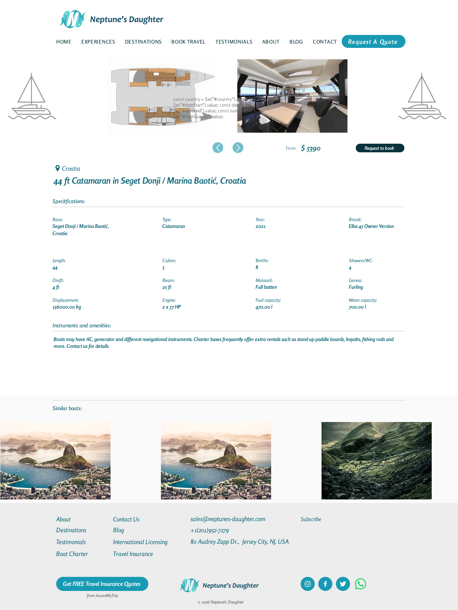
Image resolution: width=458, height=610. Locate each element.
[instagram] (308, 584)
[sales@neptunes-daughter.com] (229, 518)
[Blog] (139, 529)
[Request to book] (380, 148)
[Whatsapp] (361, 584)
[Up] (217, 147)
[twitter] (343, 584)
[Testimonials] (82, 541)
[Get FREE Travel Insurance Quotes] (102, 584)
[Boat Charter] (82, 553)
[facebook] (325, 584)
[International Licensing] (145, 541)
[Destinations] (82, 529)
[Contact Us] (139, 519)
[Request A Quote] (373, 41)
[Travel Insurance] (139, 553)
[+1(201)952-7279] (223, 529)
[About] (82, 519)
